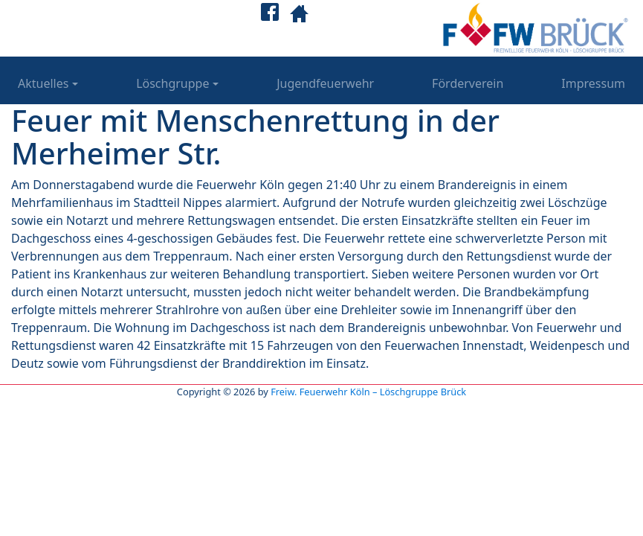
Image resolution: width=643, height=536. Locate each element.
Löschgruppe (172, 83)
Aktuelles (43, 83)
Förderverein (467, 83)
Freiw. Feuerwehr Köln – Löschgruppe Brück (368, 391)
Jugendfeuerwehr (325, 83)
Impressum (593, 83)
